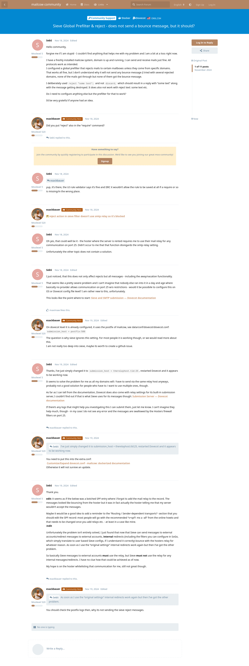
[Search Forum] (150, 4)
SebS (56, 446)
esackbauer (57, 180)
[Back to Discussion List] (4, 4)
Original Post (199, 60)
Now (194, 118)
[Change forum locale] (179, 5)
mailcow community (46, 4)
